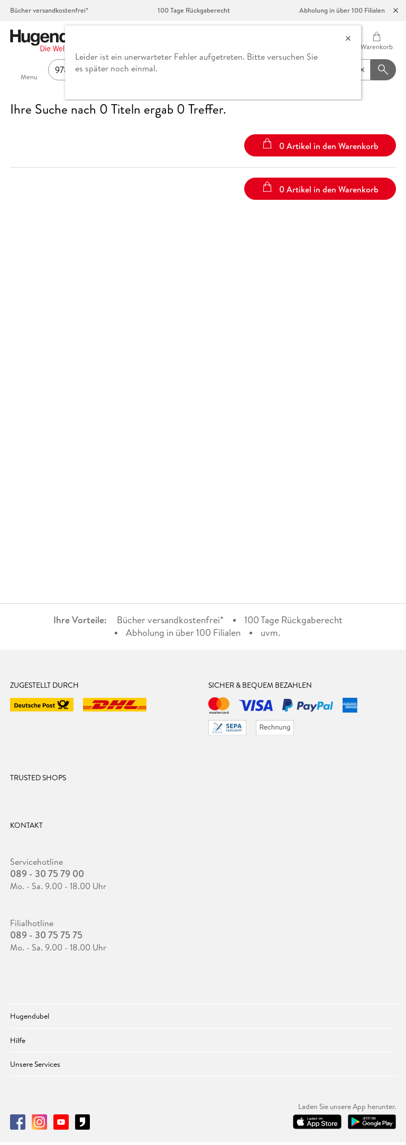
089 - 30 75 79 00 (47, 873)
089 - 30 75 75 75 (46, 935)
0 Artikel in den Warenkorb (320, 145)
